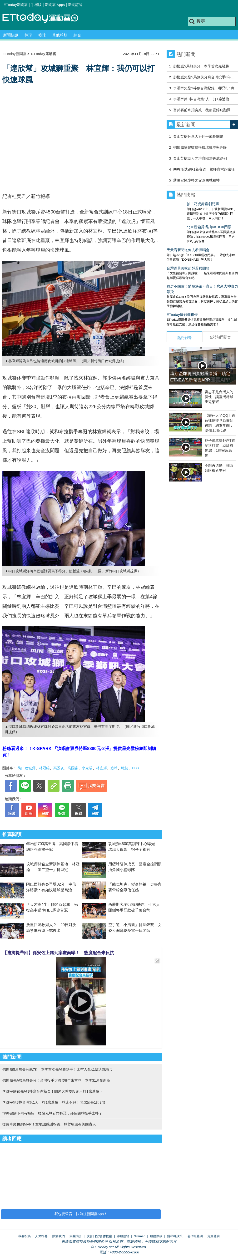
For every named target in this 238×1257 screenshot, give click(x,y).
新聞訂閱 (75, 5)
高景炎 (58, 768)
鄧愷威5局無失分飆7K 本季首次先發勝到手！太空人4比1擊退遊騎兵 (57, 1069)
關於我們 (58, 1236)
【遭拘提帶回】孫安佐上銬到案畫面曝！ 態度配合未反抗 (58, 952)
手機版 (36, 5)
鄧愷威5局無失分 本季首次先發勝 (201, 66)
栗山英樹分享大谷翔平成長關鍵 (198, 136)
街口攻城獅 (26, 768)
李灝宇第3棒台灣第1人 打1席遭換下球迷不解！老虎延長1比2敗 (53, 1102)
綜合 (77, 35)
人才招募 (41, 1236)
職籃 (124, 768)
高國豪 (73, 768)
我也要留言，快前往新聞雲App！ (81, 1214)
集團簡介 (75, 1236)
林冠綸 (44, 768)
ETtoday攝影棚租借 (182, 305)
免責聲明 (213, 1236)
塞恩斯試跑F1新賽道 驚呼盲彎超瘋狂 (204, 169)
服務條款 (156, 1236)
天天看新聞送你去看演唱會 (188, 240)
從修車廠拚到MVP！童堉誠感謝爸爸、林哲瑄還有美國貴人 (49, 1124)
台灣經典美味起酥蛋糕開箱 (188, 259)
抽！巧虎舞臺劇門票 (183, 204)
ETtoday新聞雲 (16, 5)
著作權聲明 (195, 1236)
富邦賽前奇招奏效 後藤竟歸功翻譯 (201, 110)
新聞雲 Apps (55, 5)
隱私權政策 (175, 1236)
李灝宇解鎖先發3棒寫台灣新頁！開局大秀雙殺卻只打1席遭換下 (52, 1091)
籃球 (42, 35)
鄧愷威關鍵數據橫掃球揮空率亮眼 (200, 147)
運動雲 (44, 18)
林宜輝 (101, 768)
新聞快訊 (10, 35)
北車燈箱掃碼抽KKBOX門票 (189, 222)
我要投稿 (24, 1236)
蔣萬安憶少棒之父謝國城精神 (196, 180)
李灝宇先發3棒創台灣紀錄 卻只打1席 (203, 88)
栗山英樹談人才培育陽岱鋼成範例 (200, 158)
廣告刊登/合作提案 (99, 1236)
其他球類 (59, 35)
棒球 (28, 35)
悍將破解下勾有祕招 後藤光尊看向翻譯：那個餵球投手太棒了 (52, 1113)
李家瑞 (87, 768)
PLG (135, 768)
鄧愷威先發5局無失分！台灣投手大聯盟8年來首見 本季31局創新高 (56, 1080)
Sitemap (139, 1236)
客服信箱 (123, 1236)
